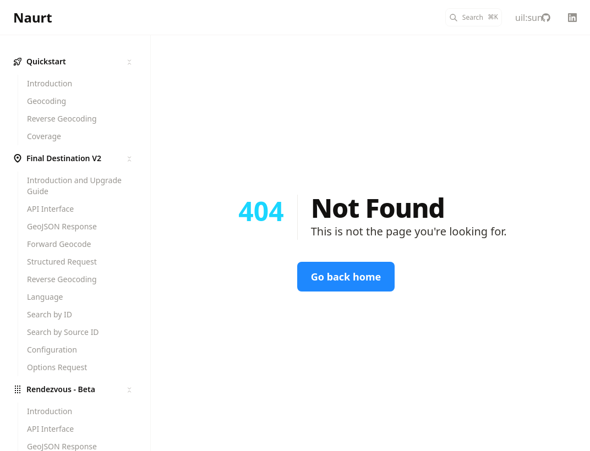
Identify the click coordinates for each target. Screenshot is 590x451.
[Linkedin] (572, 17)
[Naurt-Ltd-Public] (546, 17)
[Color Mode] (519, 17)
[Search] (473, 17)
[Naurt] (32, 18)
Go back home (346, 276)
